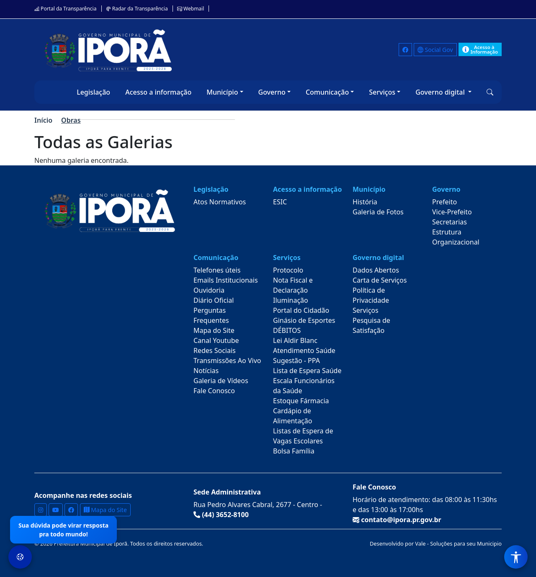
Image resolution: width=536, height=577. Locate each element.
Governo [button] (272, 92)
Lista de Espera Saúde (307, 370)
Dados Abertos (376, 270)
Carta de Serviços (380, 280)
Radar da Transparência (137, 8)
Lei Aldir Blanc (295, 340)
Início (43, 120)
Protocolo (288, 270)
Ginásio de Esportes (304, 320)
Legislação (93, 92)
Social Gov (435, 50)
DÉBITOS (287, 330)
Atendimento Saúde (304, 350)
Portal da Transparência (65, 8)
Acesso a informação (158, 92)
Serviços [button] (382, 92)
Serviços (366, 310)
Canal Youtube (216, 340)
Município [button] (222, 92)
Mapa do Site (213, 330)
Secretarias (449, 222)
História (365, 201)
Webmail (190, 8)
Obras (70, 120)
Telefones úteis (216, 270)
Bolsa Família (293, 451)
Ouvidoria (208, 290)
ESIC (280, 201)
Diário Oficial (213, 300)
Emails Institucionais (225, 280)
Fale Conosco (214, 390)
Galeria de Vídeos (220, 380)
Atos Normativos (219, 201)
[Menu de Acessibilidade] (516, 557)
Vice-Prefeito (452, 211)
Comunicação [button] (327, 92)
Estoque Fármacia (301, 400)
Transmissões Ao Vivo (227, 360)
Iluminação (290, 300)
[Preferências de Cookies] (20, 557)
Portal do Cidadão (301, 310)
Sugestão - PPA (296, 360)
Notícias (206, 370)
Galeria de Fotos (378, 211)
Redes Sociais (214, 350)
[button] (490, 92)
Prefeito (444, 201)
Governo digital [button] (440, 92)
